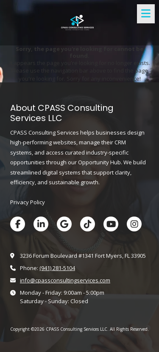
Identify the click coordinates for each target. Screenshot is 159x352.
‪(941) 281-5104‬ (57, 268)
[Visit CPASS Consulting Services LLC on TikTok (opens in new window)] (87, 224)
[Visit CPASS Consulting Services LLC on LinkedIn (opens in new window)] (40, 224)
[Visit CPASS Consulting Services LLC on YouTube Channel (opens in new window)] (110, 224)
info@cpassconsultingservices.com (65, 280)
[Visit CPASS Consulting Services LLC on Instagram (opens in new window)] (134, 224)
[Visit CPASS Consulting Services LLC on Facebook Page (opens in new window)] (17, 224)
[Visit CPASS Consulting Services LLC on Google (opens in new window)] (64, 224)
